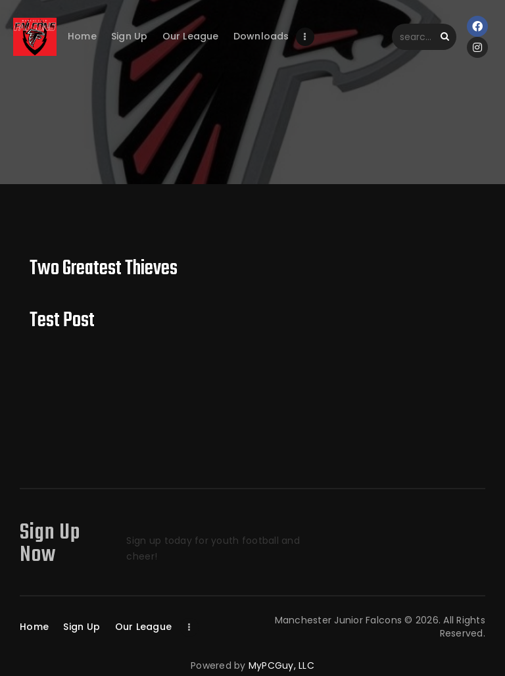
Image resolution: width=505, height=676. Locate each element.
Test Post (62, 321)
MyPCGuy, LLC (281, 665)
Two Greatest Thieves (104, 269)
